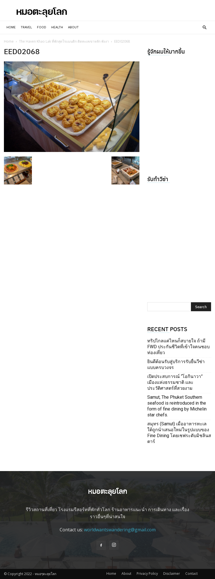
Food (41, 27)
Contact (191, 573)
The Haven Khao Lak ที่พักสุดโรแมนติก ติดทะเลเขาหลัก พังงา (64, 41)
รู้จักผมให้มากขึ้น (166, 51)
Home (11, 27)
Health (57, 27)
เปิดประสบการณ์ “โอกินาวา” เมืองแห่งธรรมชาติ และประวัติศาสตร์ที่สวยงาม (175, 382)
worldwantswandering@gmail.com (120, 530)
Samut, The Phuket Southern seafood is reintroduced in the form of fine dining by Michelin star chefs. (177, 406)
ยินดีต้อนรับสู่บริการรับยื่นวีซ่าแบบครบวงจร (176, 364)
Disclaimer (171, 573)
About (73, 27)
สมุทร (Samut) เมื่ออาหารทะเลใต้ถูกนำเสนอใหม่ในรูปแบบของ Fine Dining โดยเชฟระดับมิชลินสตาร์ (179, 432)
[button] (204, 27)
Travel (26, 27)
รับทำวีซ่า (157, 179)
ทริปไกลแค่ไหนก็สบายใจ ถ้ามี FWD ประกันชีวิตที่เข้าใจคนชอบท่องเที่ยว (178, 346)
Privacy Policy (147, 573)
